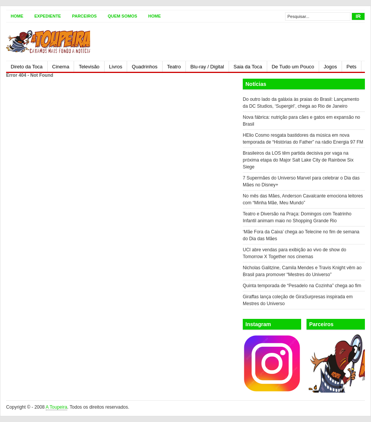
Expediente (47, 16)
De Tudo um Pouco (293, 67)
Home (17, 16)
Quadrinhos (144, 67)
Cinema (60, 67)
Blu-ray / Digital (207, 67)
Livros (116, 67)
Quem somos (122, 16)
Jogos (330, 67)
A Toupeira (57, 407)
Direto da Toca (27, 67)
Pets (351, 67)
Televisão (89, 67)
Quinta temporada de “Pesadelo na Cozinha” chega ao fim (302, 285)
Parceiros (84, 16)
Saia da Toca (248, 67)
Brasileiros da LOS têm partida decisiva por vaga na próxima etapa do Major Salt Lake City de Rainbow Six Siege (298, 160)
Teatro (174, 67)
